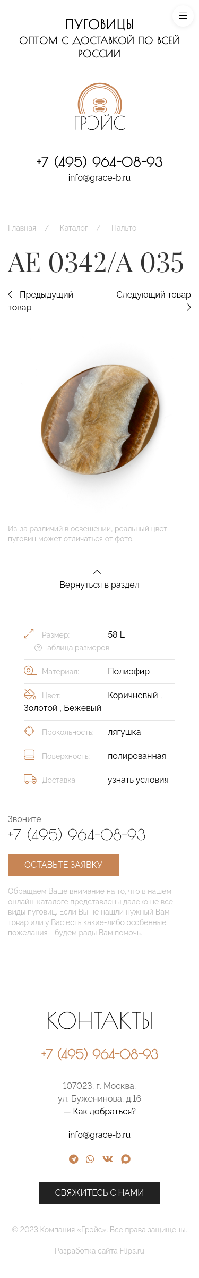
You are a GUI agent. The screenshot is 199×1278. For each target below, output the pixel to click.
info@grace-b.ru (99, 178)
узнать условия (138, 780)
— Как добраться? (139, 1111)
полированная (137, 756)
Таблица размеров (71, 648)
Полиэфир (129, 671)
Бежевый (82, 708)
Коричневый (134, 695)
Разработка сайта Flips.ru (139, 1251)
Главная (22, 228)
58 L (116, 635)
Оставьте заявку (63, 865)
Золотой (42, 708)
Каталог (74, 228)
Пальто (123, 228)
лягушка (124, 732)
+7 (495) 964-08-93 (100, 162)
